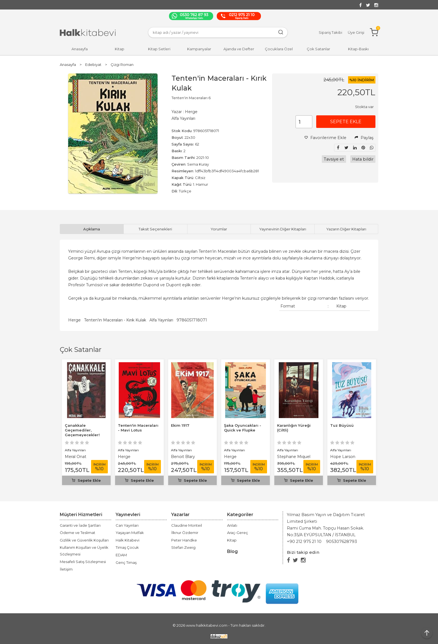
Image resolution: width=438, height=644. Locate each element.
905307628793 (341, 541)
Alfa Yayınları (161, 320)
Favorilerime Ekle (325, 137)
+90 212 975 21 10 (304, 541)
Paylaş (364, 137)
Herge (74, 320)
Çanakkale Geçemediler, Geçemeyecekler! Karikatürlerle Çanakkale (82, 435)
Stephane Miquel (293, 456)
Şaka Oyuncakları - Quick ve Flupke (242, 427)
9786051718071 (192, 320)
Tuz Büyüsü (342, 425)
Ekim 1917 (180, 425)
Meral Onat (75, 456)
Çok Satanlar (80, 349)
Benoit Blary (183, 456)
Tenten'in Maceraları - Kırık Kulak (115, 320)
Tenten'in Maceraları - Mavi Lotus (138, 427)
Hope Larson (342, 456)
